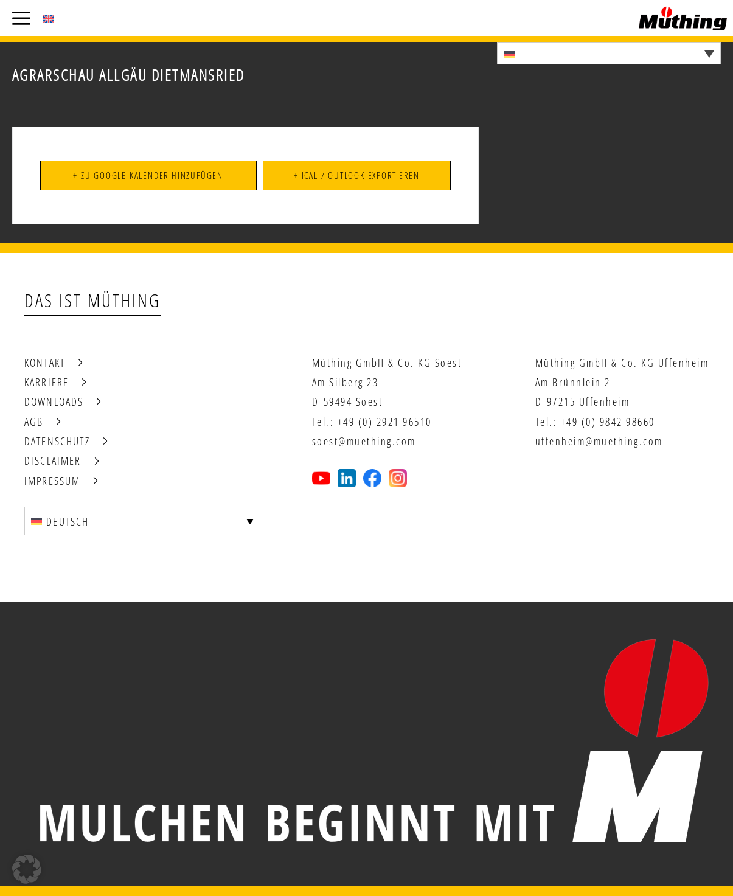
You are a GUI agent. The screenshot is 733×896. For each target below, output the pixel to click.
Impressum (52, 480)
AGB (33, 421)
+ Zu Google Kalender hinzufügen (148, 175)
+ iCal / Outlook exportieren (356, 175)
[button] (27, 869)
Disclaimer (53, 460)
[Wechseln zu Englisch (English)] (48, 18)
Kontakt (44, 362)
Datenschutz (57, 441)
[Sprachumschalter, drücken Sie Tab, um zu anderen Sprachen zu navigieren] (609, 53)
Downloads (53, 401)
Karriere (46, 382)
